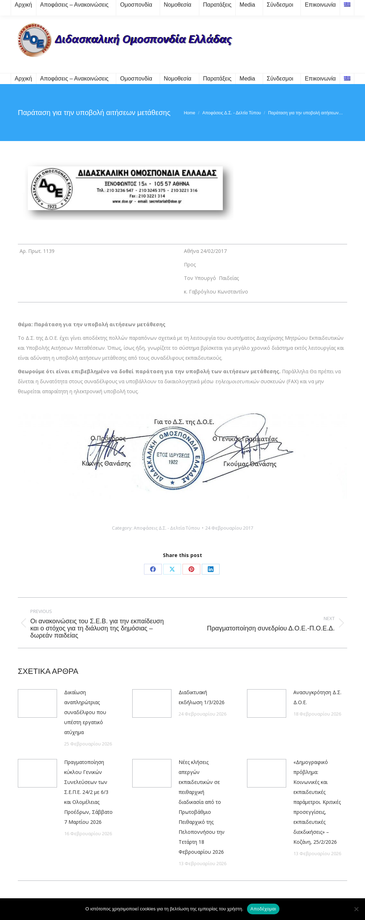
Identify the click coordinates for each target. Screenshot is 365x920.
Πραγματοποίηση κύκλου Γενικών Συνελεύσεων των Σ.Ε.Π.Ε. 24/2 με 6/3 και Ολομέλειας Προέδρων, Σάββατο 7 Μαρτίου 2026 (88, 792)
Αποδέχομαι (263, 908)
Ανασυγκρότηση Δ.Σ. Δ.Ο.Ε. (317, 697)
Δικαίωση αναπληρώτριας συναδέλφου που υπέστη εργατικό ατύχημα (85, 712)
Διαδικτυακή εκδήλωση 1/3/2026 (202, 697)
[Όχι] (356, 909)
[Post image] (37, 703)
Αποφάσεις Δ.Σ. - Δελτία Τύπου (167, 528)
